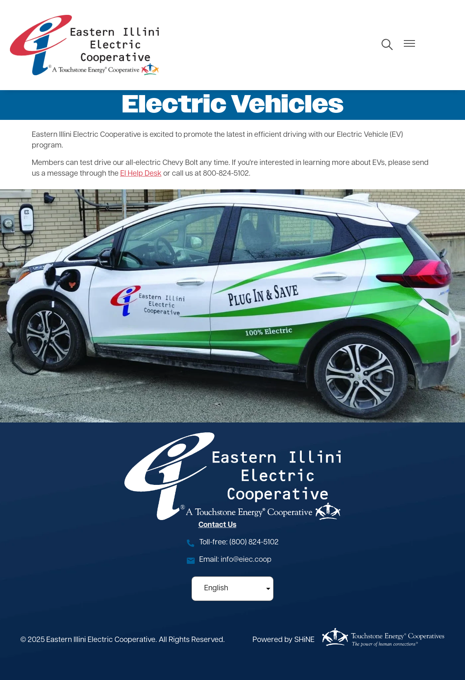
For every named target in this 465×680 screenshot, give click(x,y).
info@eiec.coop (246, 560)
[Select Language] (232, 588)
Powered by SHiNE (284, 640)
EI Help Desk (141, 174)
